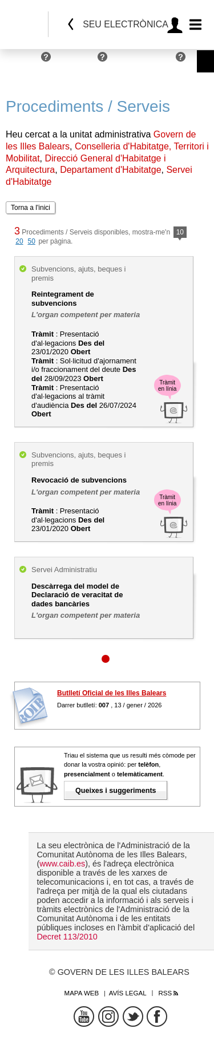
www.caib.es (62, 863)
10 (180, 233)
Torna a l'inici (30, 208)
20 (19, 241)
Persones (21, 61)
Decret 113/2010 (67, 936)
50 (31, 241)
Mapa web (81, 993)
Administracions (144, 61)
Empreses (77, 61)
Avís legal (128, 993)
